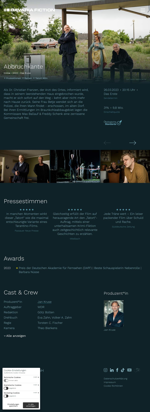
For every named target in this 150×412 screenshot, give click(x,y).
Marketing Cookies (12, 393)
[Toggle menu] (142, 10)
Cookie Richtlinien (113, 385)
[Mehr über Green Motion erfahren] (113, 123)
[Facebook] (117, 370)
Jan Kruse (45, 302)
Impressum (110, 382)
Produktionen (13, 78)
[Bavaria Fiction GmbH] (29, 10)
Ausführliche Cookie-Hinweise (14, 373)
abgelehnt (12, 388)
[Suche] (134, 10)
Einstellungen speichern (13, 405)
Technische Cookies (12, 377)
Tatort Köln (41, 78)
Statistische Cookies (12, 385)
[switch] (21, 380)
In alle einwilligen (30, 405)
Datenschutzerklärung (115, 378)
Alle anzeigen (16, 336)
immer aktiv (13, 380)
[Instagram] (105, 370)
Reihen (28, 78)
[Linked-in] (111, 370)
